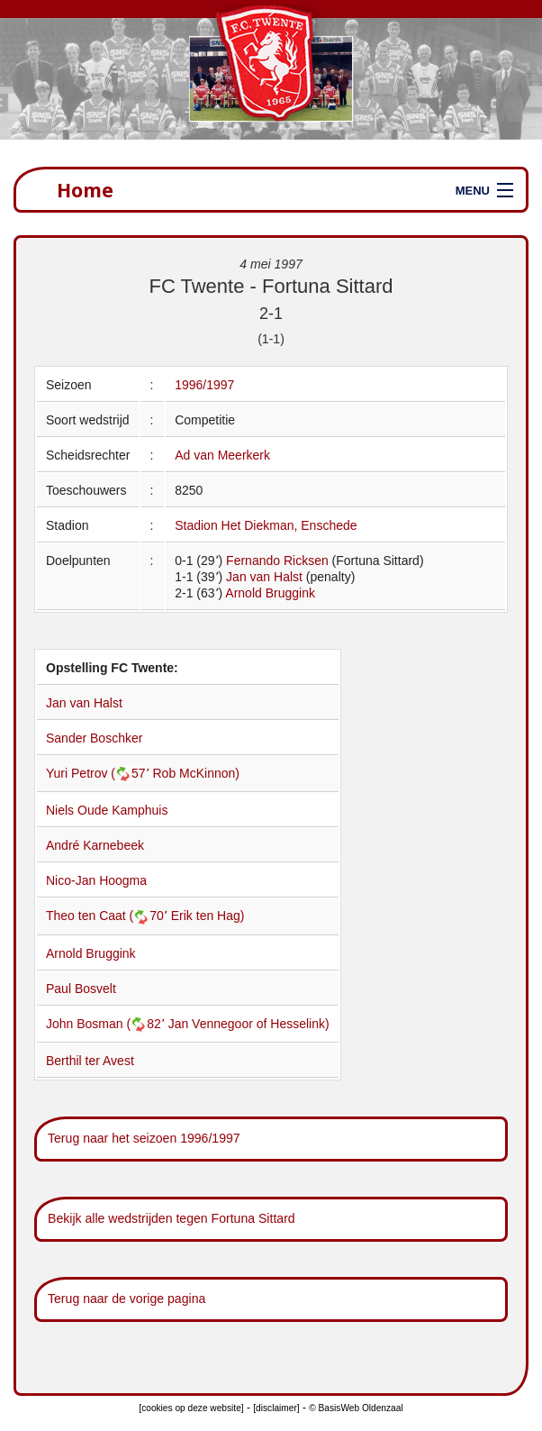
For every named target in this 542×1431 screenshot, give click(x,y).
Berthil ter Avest (90, 1060)
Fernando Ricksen (277, 560)
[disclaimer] (276, 1408)
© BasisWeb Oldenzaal (355, 1408)
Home (85, 190)
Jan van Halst (264, 577)
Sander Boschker (94, 738)
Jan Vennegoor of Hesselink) (249, 1023)
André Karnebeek (95, 845)
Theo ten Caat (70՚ (108, 915)
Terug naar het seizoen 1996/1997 (144, 1138)
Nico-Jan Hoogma (96, 880)
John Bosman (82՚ (107, 1023)
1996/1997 (204, 385)
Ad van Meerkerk (222, 455)
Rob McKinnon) (196, 773)
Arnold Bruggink (270, 593)
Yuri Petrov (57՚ (99, 773)
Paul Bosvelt (81, 988)
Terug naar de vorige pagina (126, 1298)
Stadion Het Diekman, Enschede (266, 525)
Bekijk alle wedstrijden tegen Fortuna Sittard (171, 1218)
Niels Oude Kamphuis (106, 810)
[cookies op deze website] (191, 1408)
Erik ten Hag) (208, 915)
